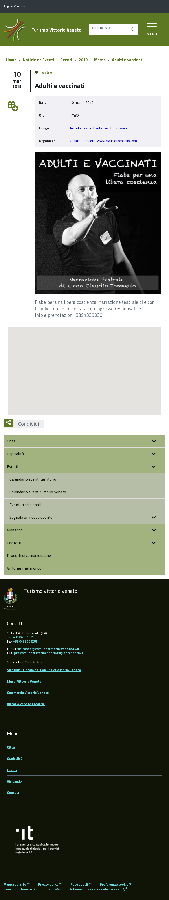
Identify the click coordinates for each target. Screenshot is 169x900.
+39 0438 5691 (23, 637)
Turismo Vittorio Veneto (56, 30)
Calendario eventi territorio (32, 479)
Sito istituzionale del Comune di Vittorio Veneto (44, 670)
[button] (153, 441)
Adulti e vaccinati (127, 60)
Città (86, 441)
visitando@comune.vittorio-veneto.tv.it (48, 648)
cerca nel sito (101, 28)
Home (11, 60)
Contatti (86, 543)
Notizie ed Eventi (38, 60)
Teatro (46, 72)
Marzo (100, 60)
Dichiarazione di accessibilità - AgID (98, 889)
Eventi (66, 60)
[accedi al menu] (152, 28)
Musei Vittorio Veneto (24, 681)
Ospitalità (86, 454)
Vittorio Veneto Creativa (26, 703)
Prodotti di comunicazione (29, 555)
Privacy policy (50, 884)
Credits (53, 889)
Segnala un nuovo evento (87, 517)
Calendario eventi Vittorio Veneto (37, 492)
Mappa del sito (17, 884)
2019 (83, 60)
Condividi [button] (26, 424)
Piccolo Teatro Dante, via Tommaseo (98, 128)
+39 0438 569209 (25, 641)
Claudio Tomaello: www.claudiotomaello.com (103, 140)
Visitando (86, 530)
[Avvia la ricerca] (132, 29)
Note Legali (81, 884)
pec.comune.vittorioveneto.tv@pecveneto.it (48, 652)
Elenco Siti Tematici (20, 889)
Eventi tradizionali (25, 505)
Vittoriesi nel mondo (24, 568)
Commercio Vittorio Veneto (28, 692)
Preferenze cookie (116, 884)
